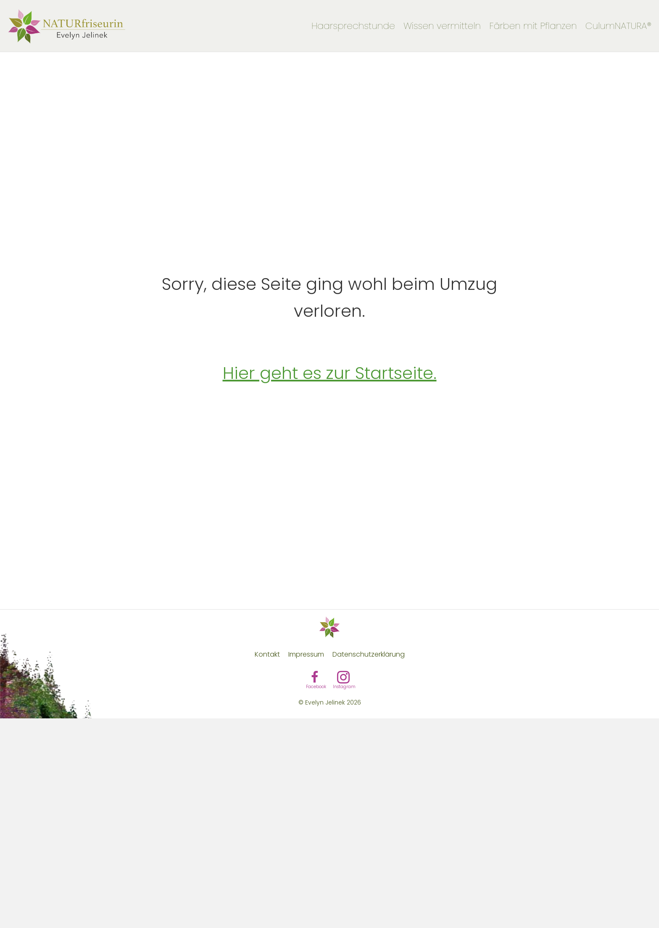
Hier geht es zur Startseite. (330, 373)
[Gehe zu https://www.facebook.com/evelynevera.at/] (314, 678)
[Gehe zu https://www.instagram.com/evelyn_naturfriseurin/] (343, 678)
